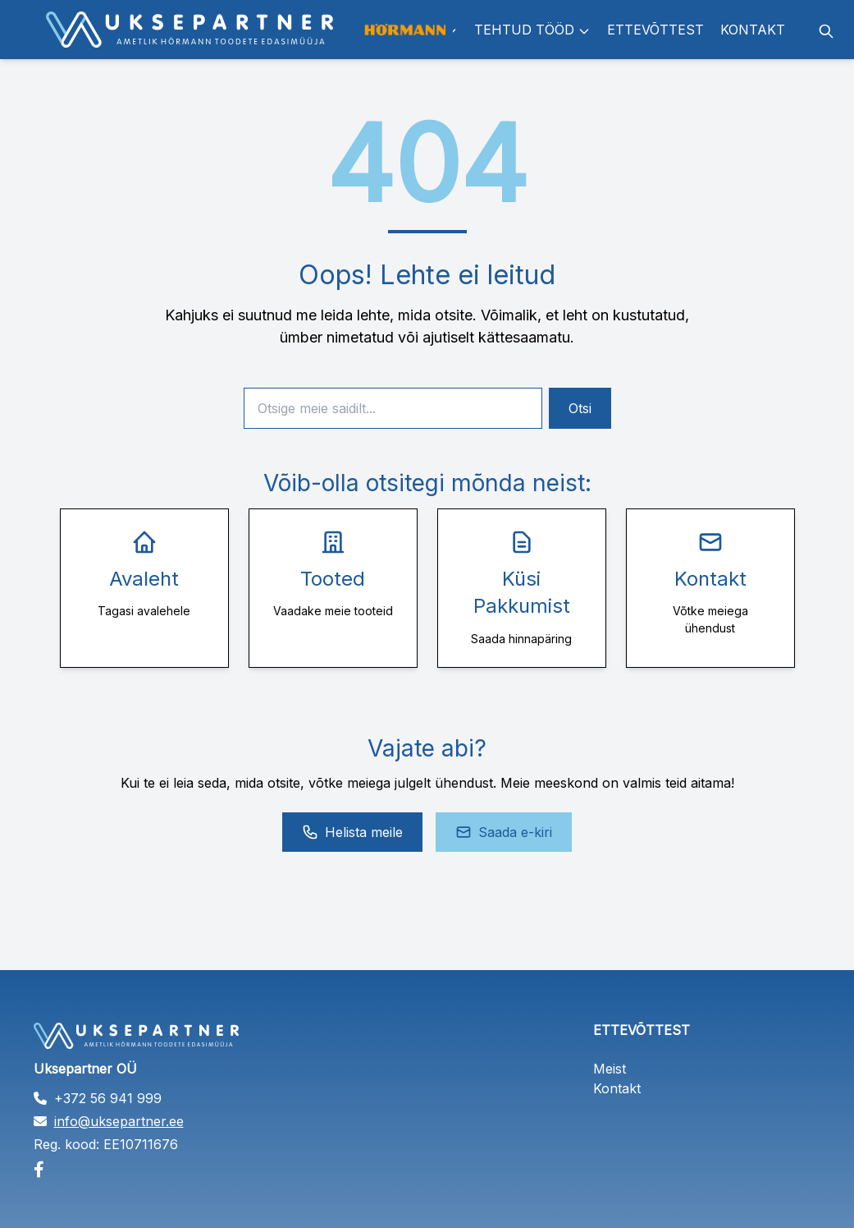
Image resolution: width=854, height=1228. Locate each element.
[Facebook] (147, 1169)
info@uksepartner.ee (119, 1121)
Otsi (580, 408)
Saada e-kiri (503, 832)
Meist (609, 1068)
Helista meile (352, 832)
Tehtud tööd (532, 29)
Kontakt (752, 29)
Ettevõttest (655, 29)
